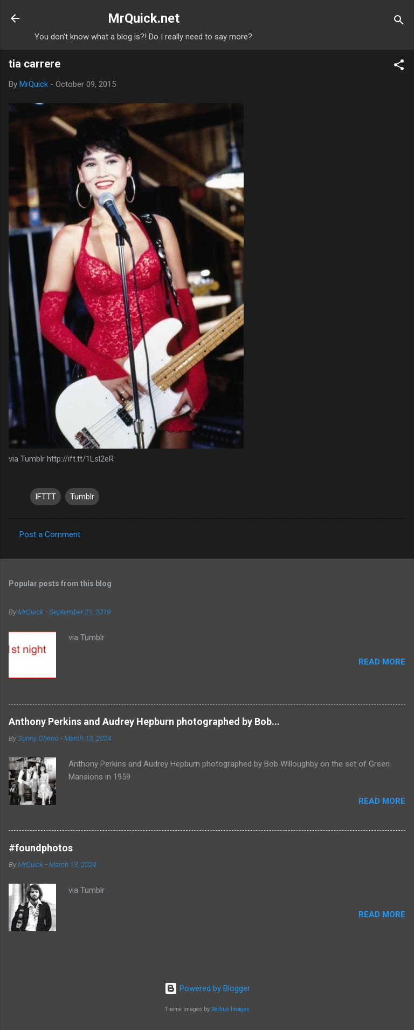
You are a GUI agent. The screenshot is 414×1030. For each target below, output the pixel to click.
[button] (398, 66)
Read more (381, 662)
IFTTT (45, 497)
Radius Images (230, 1009)
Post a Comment (49, 534)
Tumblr (82, 497)
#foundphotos (41, 847)
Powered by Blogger (207, 988)
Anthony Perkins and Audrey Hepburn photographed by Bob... (144, 721)
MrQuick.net (144, 18)
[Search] (398, 21)
